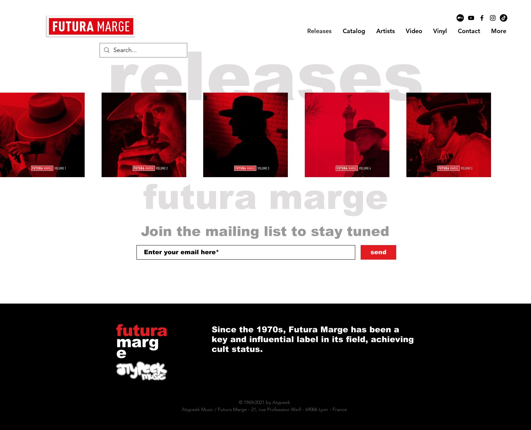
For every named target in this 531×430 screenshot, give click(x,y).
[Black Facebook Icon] (482, 18)
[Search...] (143, 50)
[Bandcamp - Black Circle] (460, 18)
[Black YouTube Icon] (471, 18)
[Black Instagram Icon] (492, 18)
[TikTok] (503, 18)
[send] (378, 252)
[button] (385, 31)
